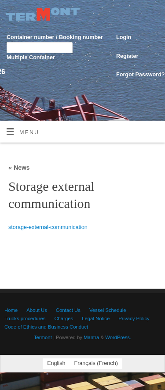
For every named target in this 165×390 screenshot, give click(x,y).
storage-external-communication (48, 227)
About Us (36, 310)
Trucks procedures (24, 318)
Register (127, 56)
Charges (63, 318)
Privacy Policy (134, 318)
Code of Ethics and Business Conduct (46, 326)
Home (11, 310)
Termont (43, 337)
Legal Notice (96, 318)
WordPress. (118, 337)
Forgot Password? (140, 75)
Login (123, 37)
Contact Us (68, 310)
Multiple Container (31, 57)
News (19, 167)
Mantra (91, 337)
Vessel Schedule (107, 310)
